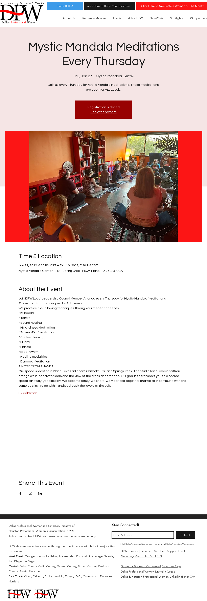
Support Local (176, 551)
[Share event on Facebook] (20, 493)
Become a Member (153, 551)
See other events (104, 112)
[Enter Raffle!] (65, 6)
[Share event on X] (30, 493)
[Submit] (185, 535)
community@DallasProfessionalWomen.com (174, 544)
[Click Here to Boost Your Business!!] (109, 6)
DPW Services (129, 551)
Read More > (28, 392)
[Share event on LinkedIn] (40, 493)
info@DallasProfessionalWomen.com (136, 544)
